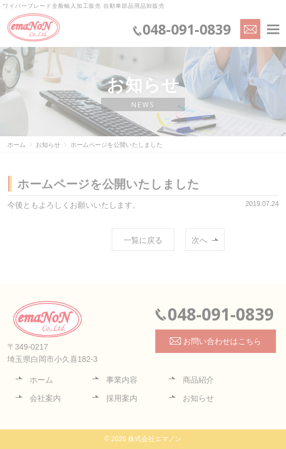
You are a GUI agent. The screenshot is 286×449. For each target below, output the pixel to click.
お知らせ (198, 398)
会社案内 (45, 398)
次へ (199, 240)
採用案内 (121, 398)
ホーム (41, 379)
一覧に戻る (143, 240)
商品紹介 (198, 379)
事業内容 (121, 379)
